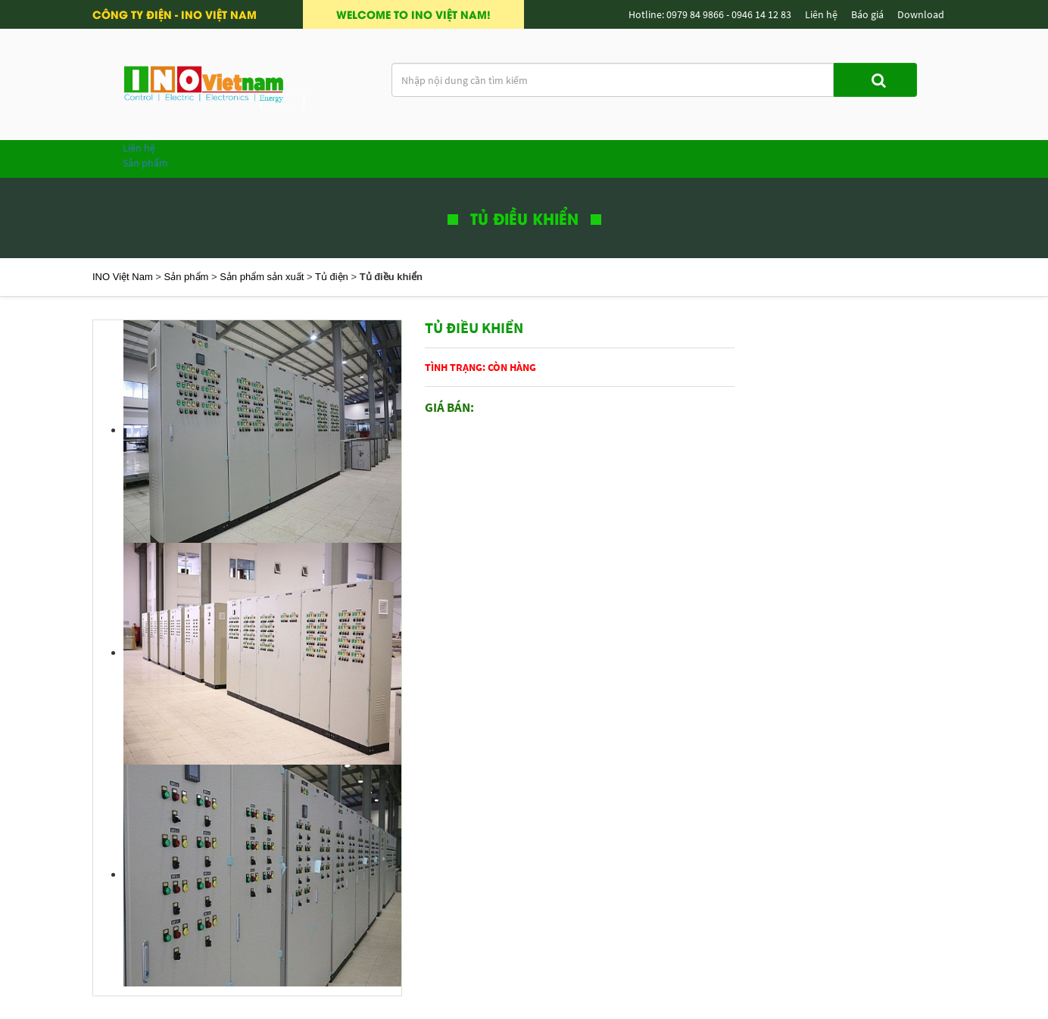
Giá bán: (449, 407)
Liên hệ (139, 147)
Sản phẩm (145, 163)
